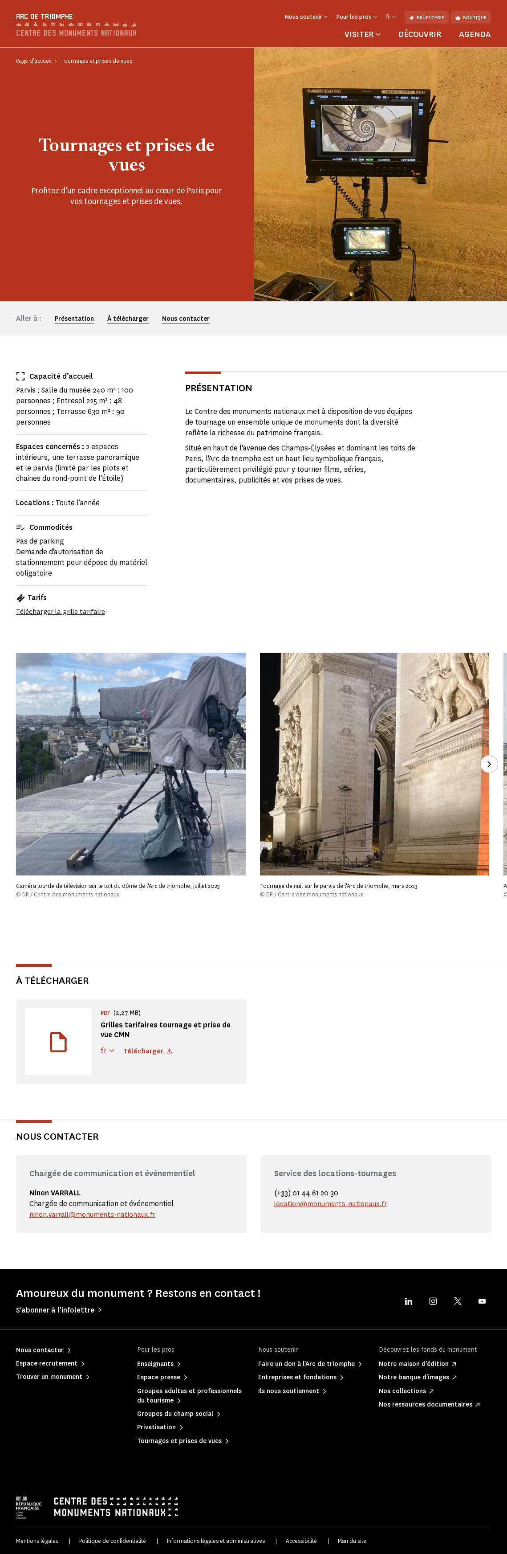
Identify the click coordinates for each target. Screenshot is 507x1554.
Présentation (74, 319)
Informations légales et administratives (216, 1541)
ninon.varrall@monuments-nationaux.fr (94, 1214)
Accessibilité (301, 1541)
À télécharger (128, 319)
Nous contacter (186, 319)
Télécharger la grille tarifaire (64, 611)
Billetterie (426, 17)
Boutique (471, 17)
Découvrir (419, 34)
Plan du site (352, 1541)
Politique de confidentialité (112, 1541)
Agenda (475, 34)
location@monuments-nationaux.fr (331, 1203)
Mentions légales (37, 1541)
